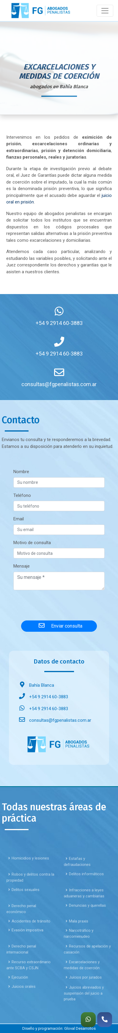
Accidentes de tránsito (28, 937)
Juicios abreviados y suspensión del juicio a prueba (85, 1009)
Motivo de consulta (32, 542)
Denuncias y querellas (85, 921)
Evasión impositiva (26, 946)
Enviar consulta (59, 626)
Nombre (21, 471)
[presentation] (59, 604)
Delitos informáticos (85, 890)
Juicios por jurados (84, 994)
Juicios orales (23, 1002)
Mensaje (21, 566)
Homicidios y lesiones (28, 874)
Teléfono (22, 495)
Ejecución (20, 994)
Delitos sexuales (24, 906)
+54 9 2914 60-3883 (42, 696)
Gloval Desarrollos (80, 1028)
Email (18, 519)
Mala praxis (79, 937)
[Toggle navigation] (105, 11)
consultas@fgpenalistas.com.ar (53, 720)
